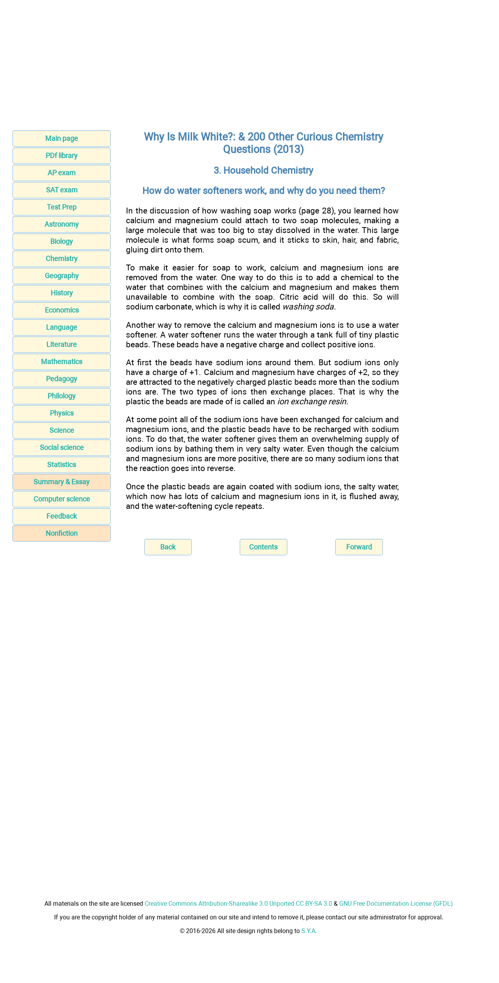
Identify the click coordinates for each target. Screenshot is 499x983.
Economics (62, 310)
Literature (61, 344)
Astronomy (61, 224)
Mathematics (61, 361)
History (62, 293)
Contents (263, 547)
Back (167, 547)
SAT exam (62, 190)
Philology (62, 396)
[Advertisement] (249, 67)
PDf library (62, 155)
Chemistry (62, 258)
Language (61, 327)
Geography (62, 276)
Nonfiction (62, 533)
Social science (62, 447)
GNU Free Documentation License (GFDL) (396, 903)
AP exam (62, 173)
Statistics (61, 464)
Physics (62, 413)
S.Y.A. (309, 931)
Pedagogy (61, 379)
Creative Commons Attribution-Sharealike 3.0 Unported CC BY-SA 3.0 (238, 903)
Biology (61, 241)
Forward (359, 547)
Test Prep (61, 207)
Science (62, 430)
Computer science (62, 499)
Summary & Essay (62, 482)
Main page (61, 138)
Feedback (61, 516)
